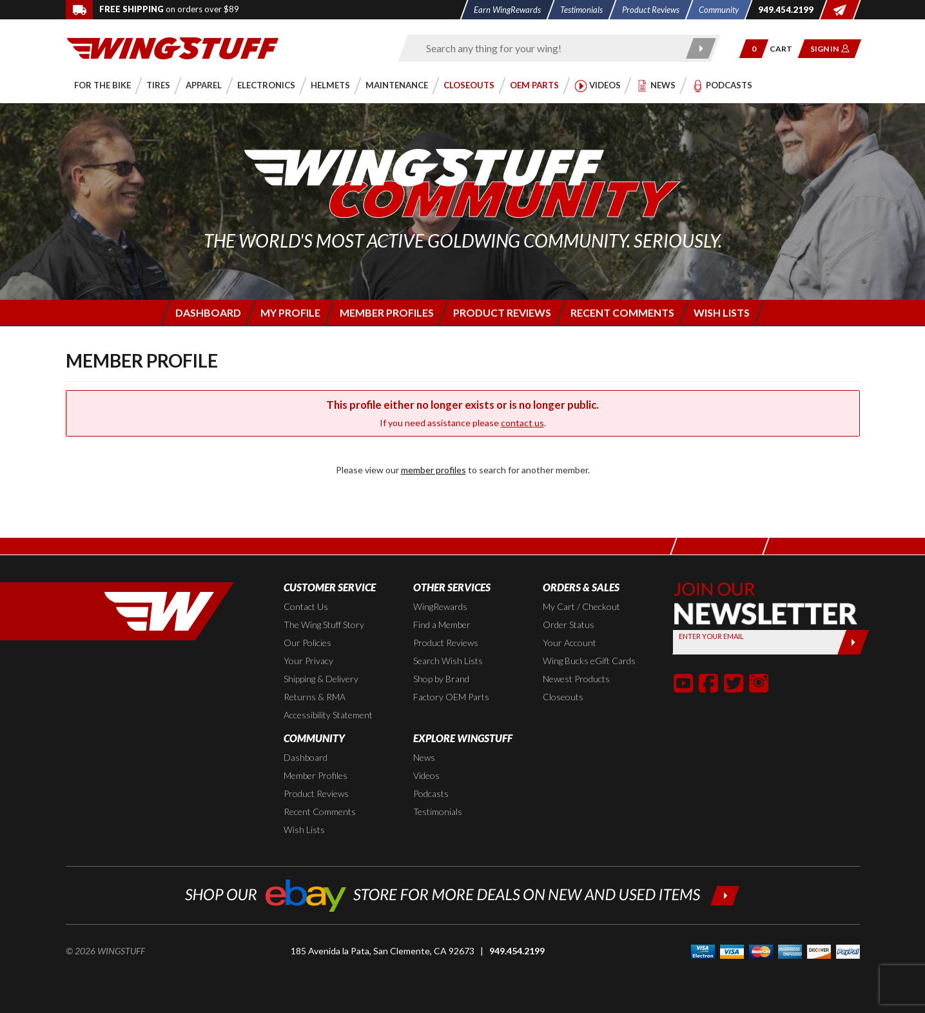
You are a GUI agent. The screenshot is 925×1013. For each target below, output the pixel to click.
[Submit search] (701, 48)
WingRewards (440, 606)
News (424, 757)
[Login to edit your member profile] (290, 312)
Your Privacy (308, 660)
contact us (522, 422)
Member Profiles (315, 775)
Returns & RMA (315, 696)
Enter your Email (711, 636)
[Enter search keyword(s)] (548, 48)
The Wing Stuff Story (324, 624)
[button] (753, 48)
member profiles (433, 469)
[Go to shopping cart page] (785, 48)
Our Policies (307, 642)
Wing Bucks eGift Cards (589, 660)
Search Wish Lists (448, 660)
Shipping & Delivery (321, 678)
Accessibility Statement (328, 714)
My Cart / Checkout (581, 606)
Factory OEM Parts (451, 696)
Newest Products (576, 678)
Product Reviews (445, 642)
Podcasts (431, 793)
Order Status (568, 624)
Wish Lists (304, 829)
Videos (426, 775)
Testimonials (437, 811)
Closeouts (563, 696)
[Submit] (853, 642)
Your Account (569, 642)
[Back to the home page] (173, 47)
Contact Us (306, 606)
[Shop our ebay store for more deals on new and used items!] (462, 894)
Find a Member (442, 624)
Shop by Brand (441, 678)
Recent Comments (320, 811)
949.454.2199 (517, 950)
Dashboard (305, 757)
